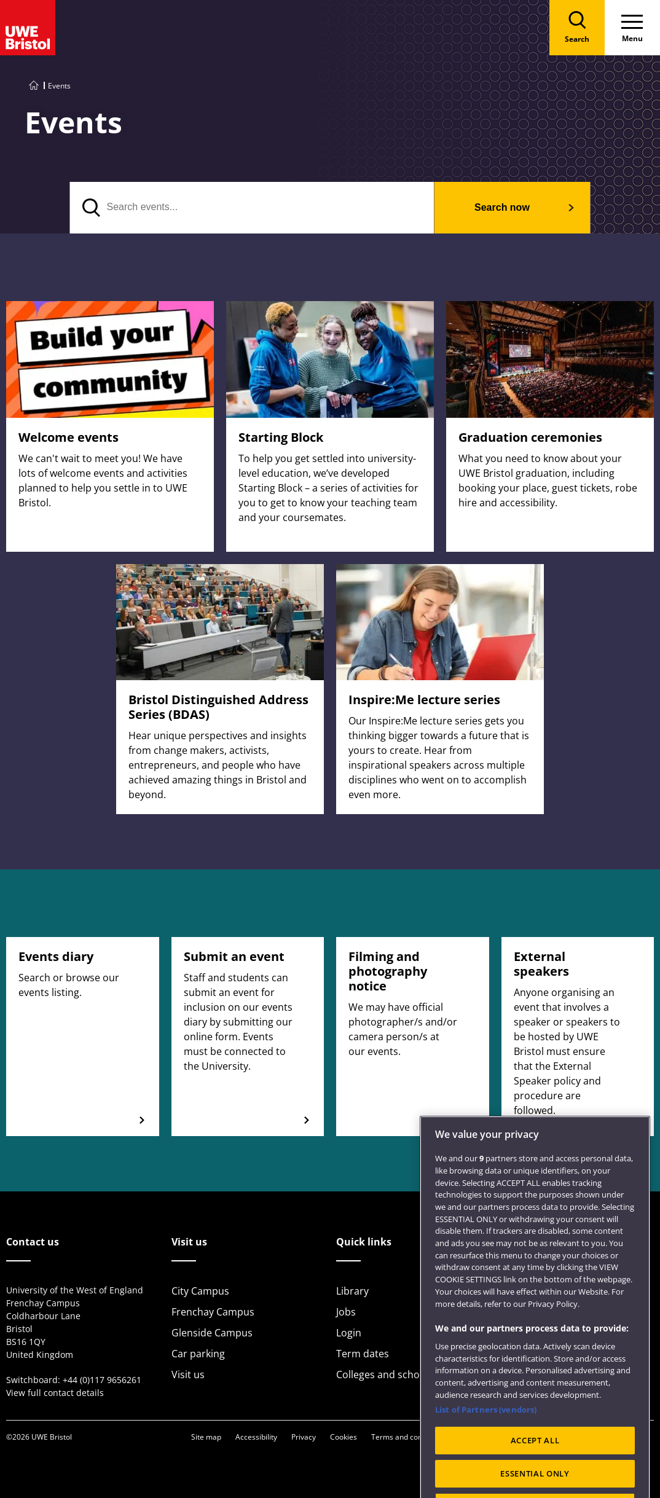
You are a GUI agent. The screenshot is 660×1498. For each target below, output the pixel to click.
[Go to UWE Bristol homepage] (34, 85)
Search (502, 207)
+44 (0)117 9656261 (102, 1380)
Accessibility (256, 1437)
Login (348, 1332)
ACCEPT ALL (535, 1469)
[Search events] (252, 207)
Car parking (198, 1353)
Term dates (362, 1353)
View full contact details (55, 1392)
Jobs (346, 1312)
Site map (206, 1437)
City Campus (200, 1291)
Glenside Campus (212, 1332)
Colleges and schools (384, 1374)
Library (352, 1291)
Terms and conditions (408, 1437)
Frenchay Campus (212, 1312)
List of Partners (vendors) (485, 1438)
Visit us (188, 1374)
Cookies (343, 1437)
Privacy (303, 1437)
